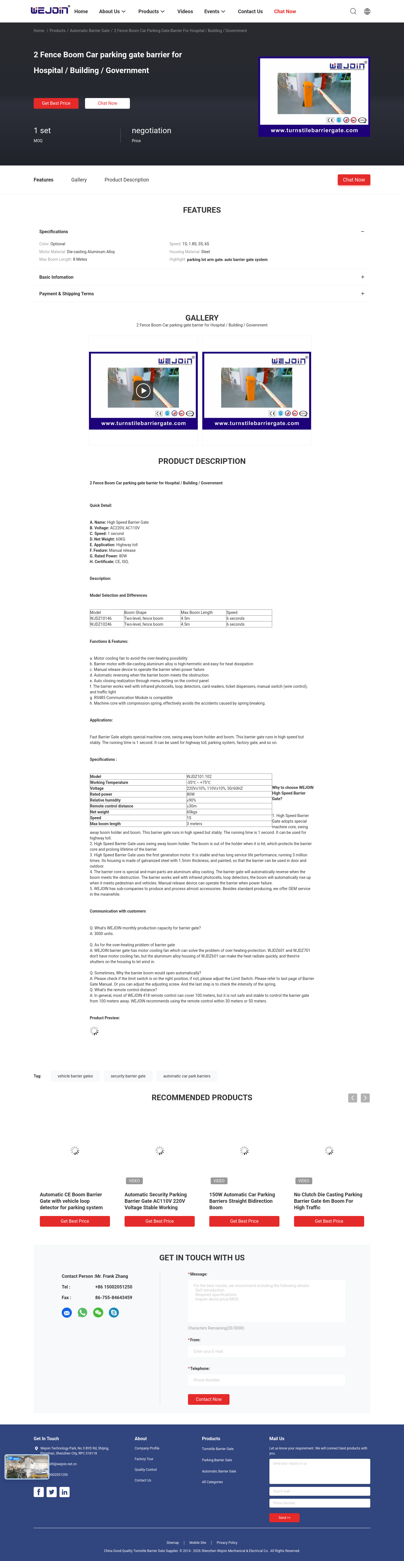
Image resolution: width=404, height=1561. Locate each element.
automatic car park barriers (186, 1076)
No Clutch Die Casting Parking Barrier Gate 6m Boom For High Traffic (328, 1201)
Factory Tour (144, 1459)
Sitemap (173, 1543)
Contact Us (143, 1480)
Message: (198, 1274)
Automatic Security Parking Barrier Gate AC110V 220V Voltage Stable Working (156, 1201)
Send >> (284, 1518)
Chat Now (108, 103)
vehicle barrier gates (75, 1076)
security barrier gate (128, 1076)
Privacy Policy (227, 1543)
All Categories (212, 1482)
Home (39, 30)
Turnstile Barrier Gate (218, 1449)
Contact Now (209, 1399)
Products (57, 30)
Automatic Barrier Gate (90, 30)
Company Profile (147, 1448)
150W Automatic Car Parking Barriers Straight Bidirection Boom (242, 1201)
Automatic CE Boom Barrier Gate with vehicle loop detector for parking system (71, 1201)
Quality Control (146, 1470)
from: (195, 1340)
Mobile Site (197, 1543)
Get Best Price (56, 103)
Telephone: (200, 1368)
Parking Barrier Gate (217, 1460)
